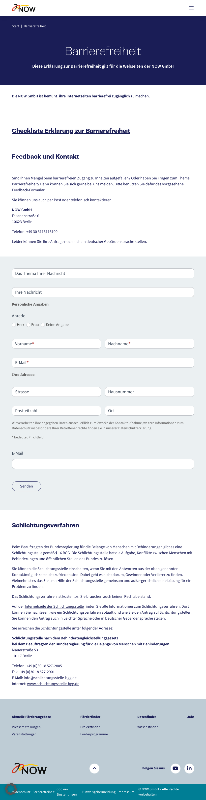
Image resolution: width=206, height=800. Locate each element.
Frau (32, 324)
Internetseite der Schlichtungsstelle (54, 606)
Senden (26, 486)
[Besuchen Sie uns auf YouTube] (175, 768)
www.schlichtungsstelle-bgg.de (53, 683)
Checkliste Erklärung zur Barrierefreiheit (71, 131)
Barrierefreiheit (43, 792)
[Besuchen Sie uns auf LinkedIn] (189, 768)
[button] (11, 789)
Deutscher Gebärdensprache (129, 618)
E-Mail (17, 453)
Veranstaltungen (24, 734)
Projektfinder (90, 727)
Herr (18, 324)
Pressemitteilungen (26, 727)
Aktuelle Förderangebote (31, 716)
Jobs (190, 716)
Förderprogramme (94, 734)
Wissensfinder (147, 727)
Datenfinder (146, 716)
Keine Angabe (55, 324)
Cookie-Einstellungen (67, 792)
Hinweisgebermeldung (99, 792)
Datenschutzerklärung (134, 428)
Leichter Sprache (77, 618)
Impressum (126, 792)
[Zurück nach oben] (94, 768)
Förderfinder (90, 716)
